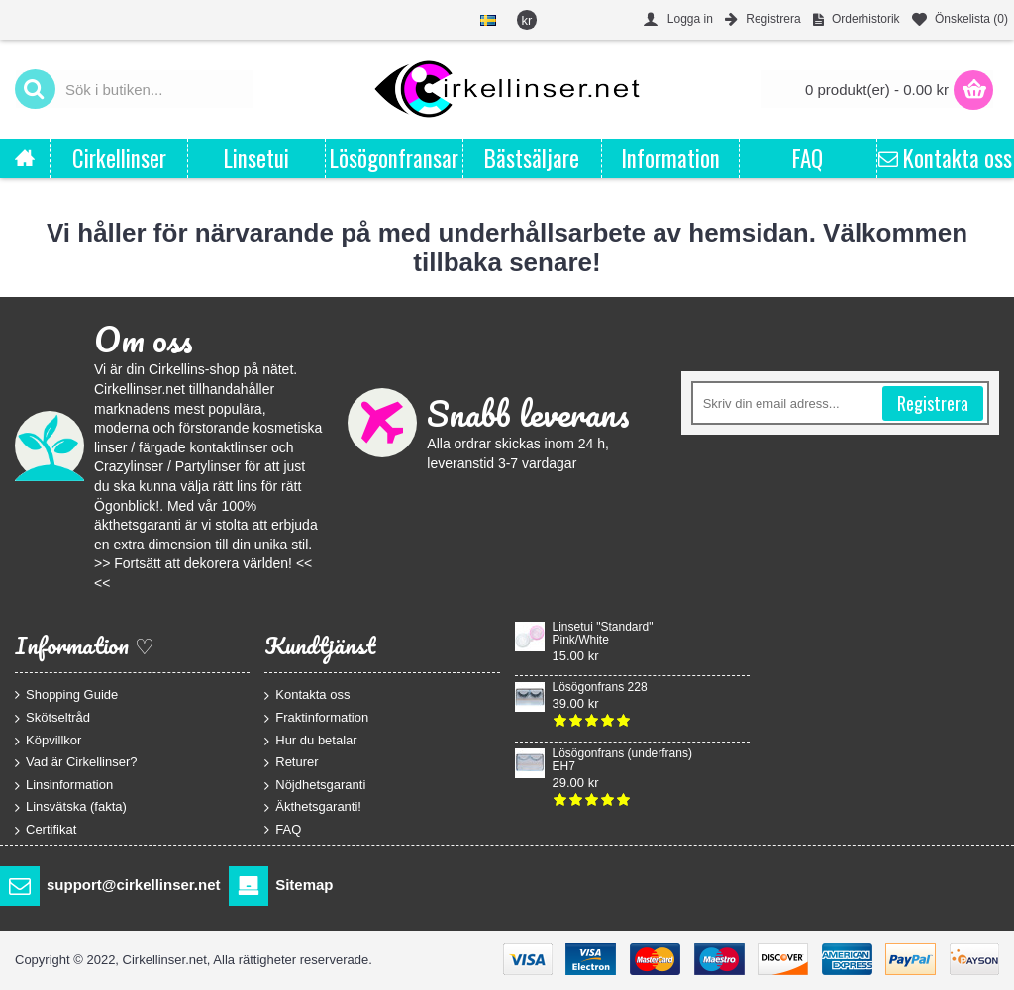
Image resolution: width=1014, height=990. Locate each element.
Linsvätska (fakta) (71, 807)
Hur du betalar (310, 740)
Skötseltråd (52, 718)
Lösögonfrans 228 (600, 687)
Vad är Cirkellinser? (76, 762)
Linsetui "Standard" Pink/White (603, 633)
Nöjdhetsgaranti (314, 784)
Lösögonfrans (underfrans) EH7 (622, 760)
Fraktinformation (316, 718)
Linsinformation (64, 784)
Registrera (932, 403)
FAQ (282, 830)
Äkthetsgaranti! (312, 807)
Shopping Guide (66, 695)
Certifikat (45, 830)
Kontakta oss (307, 695)
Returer (291, 762)
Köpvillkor (48, 740)
